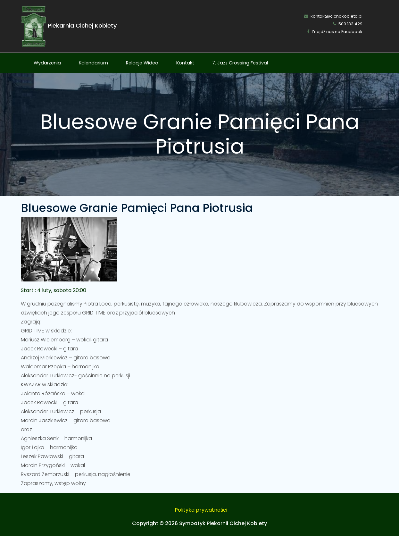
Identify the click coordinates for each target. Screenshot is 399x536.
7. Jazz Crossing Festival (240, 63)
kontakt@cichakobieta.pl (333, 16)
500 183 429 (347, 24)
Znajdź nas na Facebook (334, 32)
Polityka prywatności (201, 510)
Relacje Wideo (142, 63)
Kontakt (185, 63)
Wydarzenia (47, 63)
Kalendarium (93, 63)
